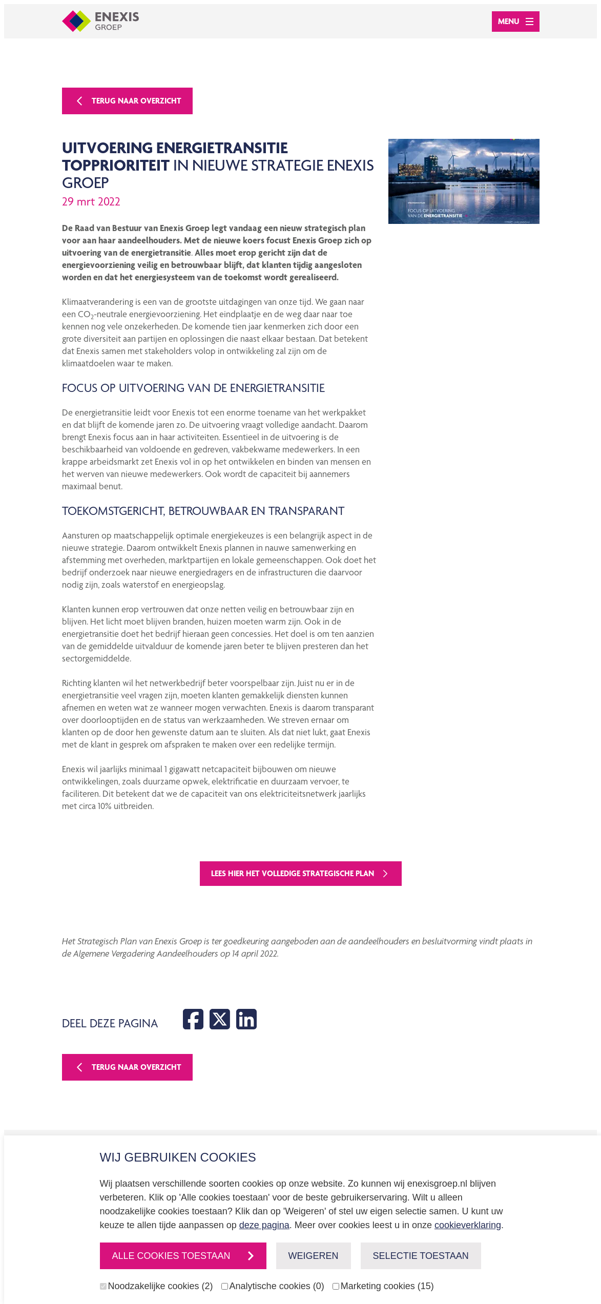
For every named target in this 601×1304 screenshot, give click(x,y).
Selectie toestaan (421, 1256)
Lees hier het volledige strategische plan (300, 873)
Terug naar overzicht (127, 101)
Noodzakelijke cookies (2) (160, 1286)
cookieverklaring (467, 1225)
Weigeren (313, 1256)
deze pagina (264, 1225)
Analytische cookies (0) (277, 1286)
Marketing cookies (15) (387, 1286)
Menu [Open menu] (515, 21)
